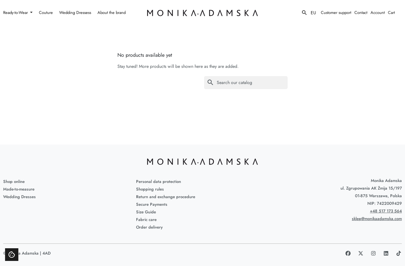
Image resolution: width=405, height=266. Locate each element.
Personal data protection (158, 181)
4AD (46, 253)
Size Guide (146, 212)
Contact (360, 13)
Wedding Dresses (19, 197)
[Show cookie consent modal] (11, 254)
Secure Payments (151, 204)
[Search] (246, 82)
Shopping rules (150, 189)
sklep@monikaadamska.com (377, 219)
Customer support (336, 13)
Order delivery (149, 227)
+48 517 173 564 (386, 211)
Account (378, 13)
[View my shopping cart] (395, 13)
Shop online (14, 181)
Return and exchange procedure (165, 197)
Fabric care (146, 220)
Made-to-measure (18, 189)
